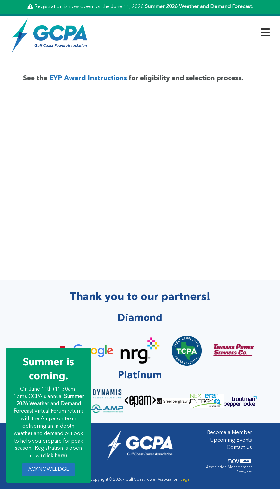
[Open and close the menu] (183, 34)
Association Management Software (229, 466)
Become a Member (229, 432)
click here (54, 455)
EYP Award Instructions (88, 78)
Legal (185, 480)
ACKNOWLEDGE (48, 469)
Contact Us (239, 447)
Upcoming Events (231, 440)
